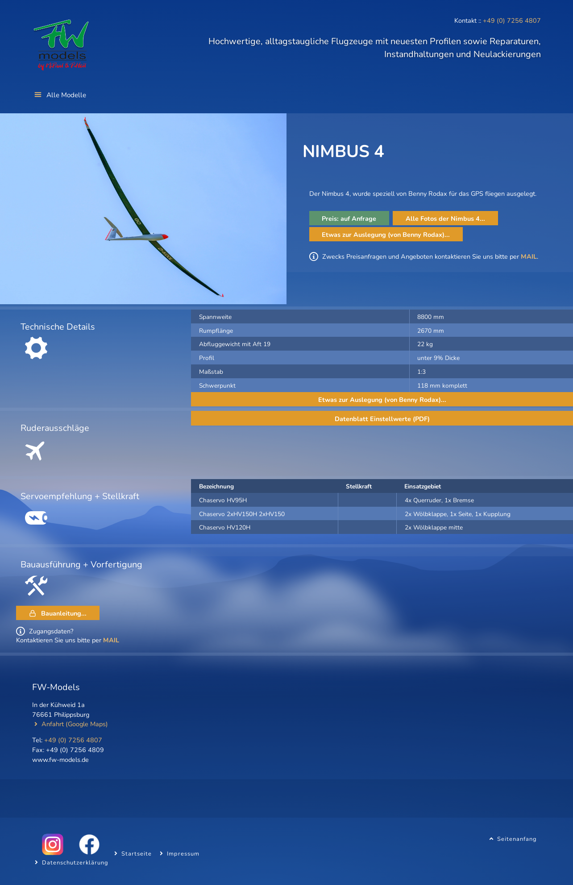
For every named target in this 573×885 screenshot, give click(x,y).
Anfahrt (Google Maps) (75, 724)
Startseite (136, 853)
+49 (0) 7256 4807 (512, 20)
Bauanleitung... (64, 613)
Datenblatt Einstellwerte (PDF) (382, 418)
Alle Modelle (66, 95)
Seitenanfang (517, 839)
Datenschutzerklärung (75, 862)
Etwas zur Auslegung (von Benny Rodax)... (386, 234)
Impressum (183, 853)
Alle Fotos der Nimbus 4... (445, 218)
